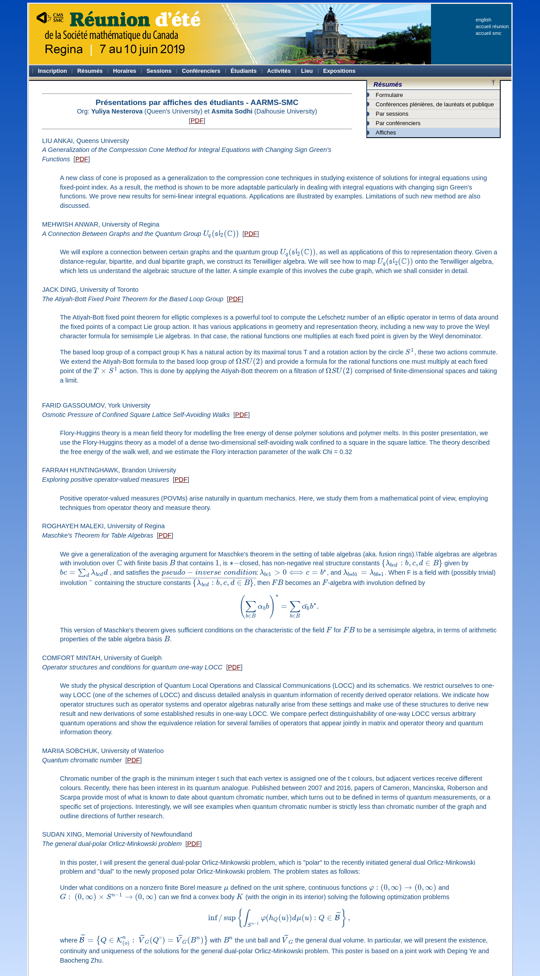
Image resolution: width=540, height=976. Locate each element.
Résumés (387, 84)
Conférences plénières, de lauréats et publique (435, 104)
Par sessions (392, 113)
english (483, 19)
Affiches (386, 132)
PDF (197, 120)
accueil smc (488, 33)
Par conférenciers (398, 123)
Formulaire (389, 95)
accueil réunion (492, 26)
